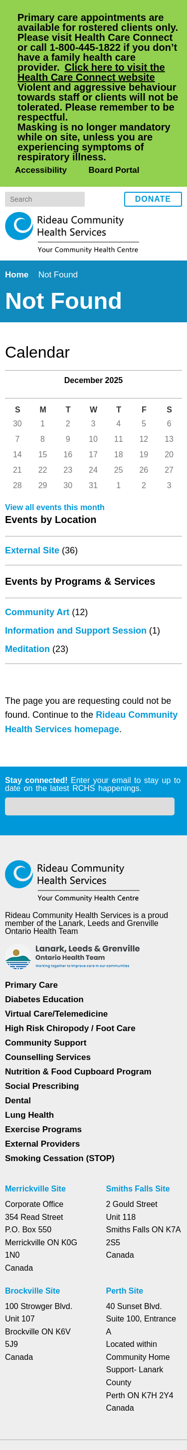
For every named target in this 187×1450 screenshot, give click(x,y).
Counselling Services (46, 975)
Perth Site (126, 1208)
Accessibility (40, 90)
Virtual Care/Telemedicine (57, 931)
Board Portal (112, 90)
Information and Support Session (77, 623)
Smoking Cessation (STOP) (59, 1076)
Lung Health (30, 1033)
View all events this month (56, 500)
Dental (18, 1018)
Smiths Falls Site (137, 1106)
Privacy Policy (45, 1395)
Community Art (38, 605)
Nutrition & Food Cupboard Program (79, 989)
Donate (153, 119)
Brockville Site (32, 1208)
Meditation (29, 642)
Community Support (46, 960)
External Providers (42, 1061)
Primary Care (31, 903)
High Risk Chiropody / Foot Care (70, 946)
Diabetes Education (45, 917)
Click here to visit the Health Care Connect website (97, 72)
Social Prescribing (41, 1004)
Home (17, 194)
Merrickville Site (36, 1106)
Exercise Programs (43, 1047)
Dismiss (32, 1426)
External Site (33, 543)
